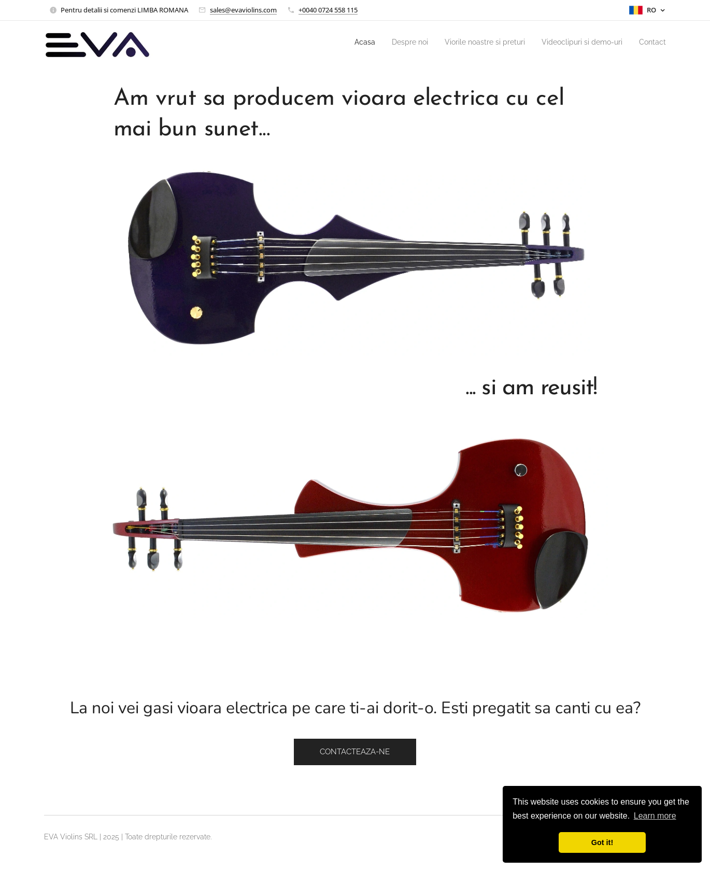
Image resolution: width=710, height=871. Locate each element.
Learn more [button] (655, 815)
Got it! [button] (602, 842)
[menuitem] (337, 42)
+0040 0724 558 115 (328, 10)
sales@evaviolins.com (243, 10)
